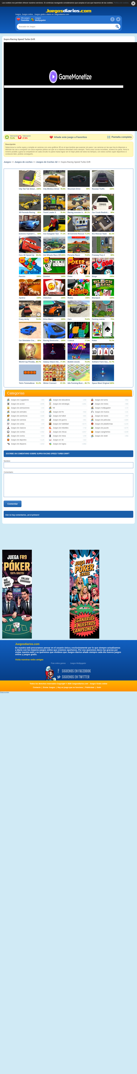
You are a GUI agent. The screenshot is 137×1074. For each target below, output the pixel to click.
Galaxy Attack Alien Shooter (52, 362)
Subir (99, 687)
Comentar (12, 504)
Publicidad (89, 687)
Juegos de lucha (101, 400)
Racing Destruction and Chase (52, 340)
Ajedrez (22, 298)
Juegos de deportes (18, 440)
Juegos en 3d (58, 440)
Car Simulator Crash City (28, 340)
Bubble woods (74, 362)
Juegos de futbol (59, 416)
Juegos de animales (19, 412)
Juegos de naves (101, 416)
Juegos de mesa (59, 436)
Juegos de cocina (18, 436)
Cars (70, 319)
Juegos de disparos (18, 444)
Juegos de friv (58, 412)
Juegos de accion (18, 404)
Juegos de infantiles (60, 428)
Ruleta (70, 298)
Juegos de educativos (61, 400)
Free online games (58, 663)
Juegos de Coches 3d (46, 162)
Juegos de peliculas (102, 420)
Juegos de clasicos (18, 428)
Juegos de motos (101, 404)
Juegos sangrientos (102, 432)
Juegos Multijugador (78, 663)
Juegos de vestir (101, 436)
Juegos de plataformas (104, 424)
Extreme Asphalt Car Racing (28, 234)
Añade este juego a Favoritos (68, 137)
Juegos (40, 19)
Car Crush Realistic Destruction (101, 212)
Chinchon (47, 298)
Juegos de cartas (17, 424)
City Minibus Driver (51, 189)
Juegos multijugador (103, 408)
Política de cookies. (121, 3)
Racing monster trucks (76, 212)
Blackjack (96, 298)
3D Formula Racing (27, 212)
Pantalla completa (119, 137)
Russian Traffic (98, 189)
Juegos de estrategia (61, 404)
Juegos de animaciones (20, 408)
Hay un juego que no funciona (70, 687)
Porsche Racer (74, 255)
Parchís (22, 276)
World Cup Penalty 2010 (28, 362)
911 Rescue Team (99, 234)
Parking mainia (98, 319)
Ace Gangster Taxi (51, 234)
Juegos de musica (102, 412)
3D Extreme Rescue (76, 234)
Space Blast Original (100, 383)
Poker (70, 276)
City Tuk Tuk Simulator (28, 189)
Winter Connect (49, 383)
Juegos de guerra (60, 420)
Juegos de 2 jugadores (20, 400)
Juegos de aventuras (19, 416)
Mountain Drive (74, 189)
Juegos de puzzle (102, 428)
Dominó (46, 276)
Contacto (37, 687)
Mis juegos (26, 19)
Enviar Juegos (49, 687)
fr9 (54, 408)
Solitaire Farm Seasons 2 (101, 362)
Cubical (71, 340)
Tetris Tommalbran (27, 383)
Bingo (94, 276)
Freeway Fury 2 (98, 255)
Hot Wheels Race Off (52, 255)
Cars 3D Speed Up (26, 255)
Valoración (14, 137)
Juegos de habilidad (61, 424)
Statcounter (4, 692)
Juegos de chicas (60, 432)
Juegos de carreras (18, 420)
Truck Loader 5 (49, 212)
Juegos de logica (59, 444)
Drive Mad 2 (48, 319)
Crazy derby (24, 319)
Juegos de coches (23, 162)
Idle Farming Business (76, 383)
